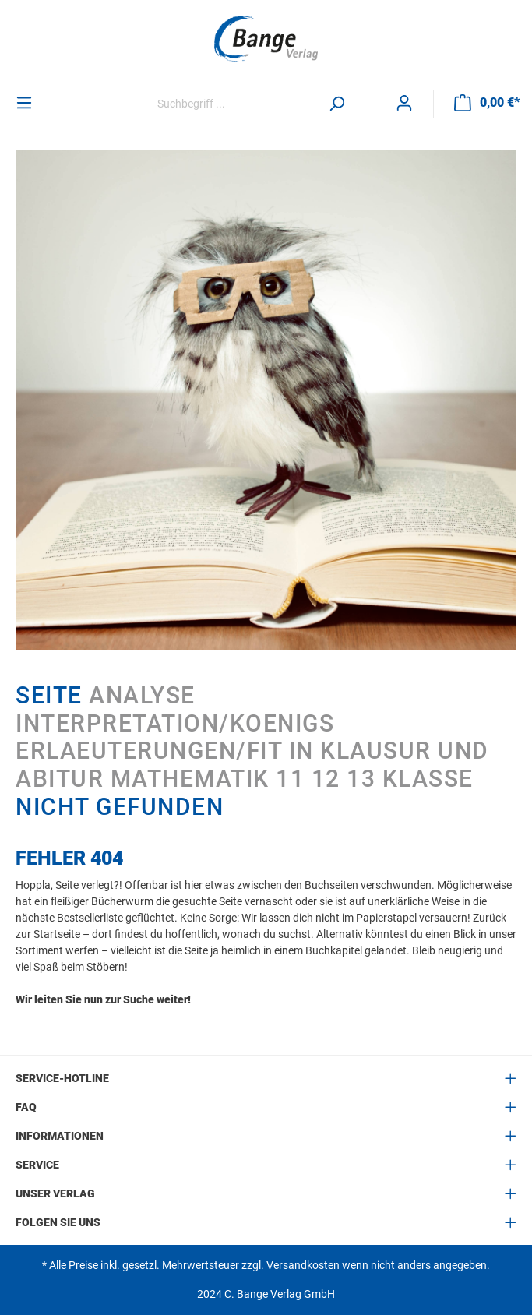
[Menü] (24, 103)
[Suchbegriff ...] (238, 104)
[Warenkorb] (487, 103)
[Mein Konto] (404, 103)
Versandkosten (303, 1265)
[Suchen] (336, 104)
